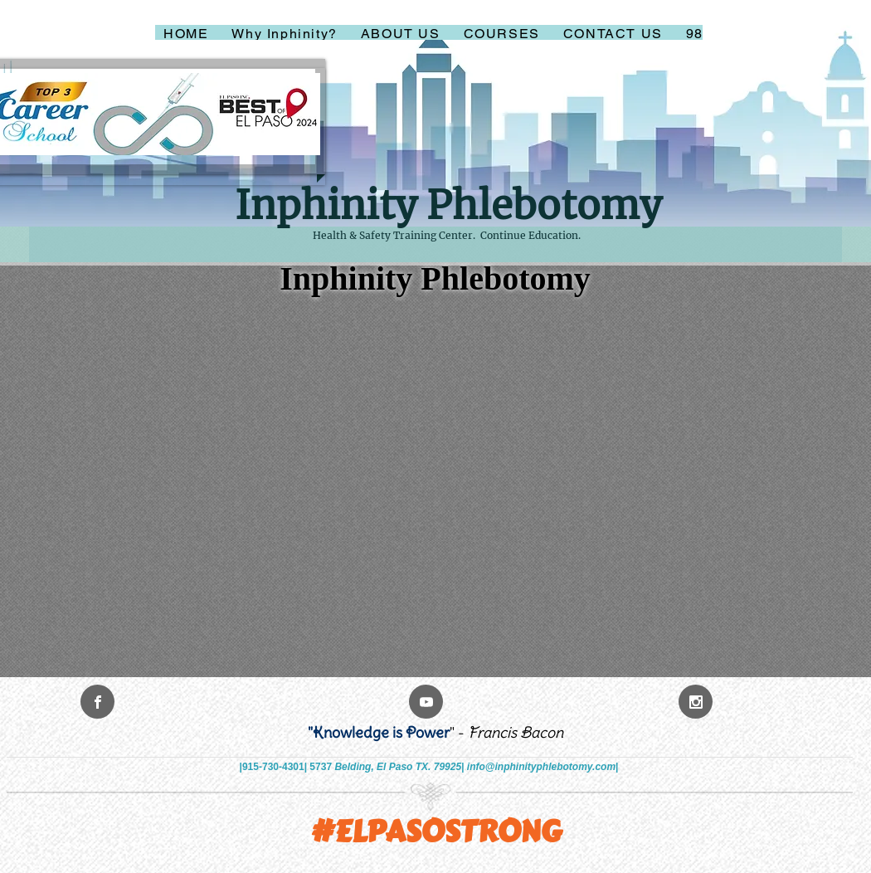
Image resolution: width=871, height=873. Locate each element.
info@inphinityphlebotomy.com (541, 767)
